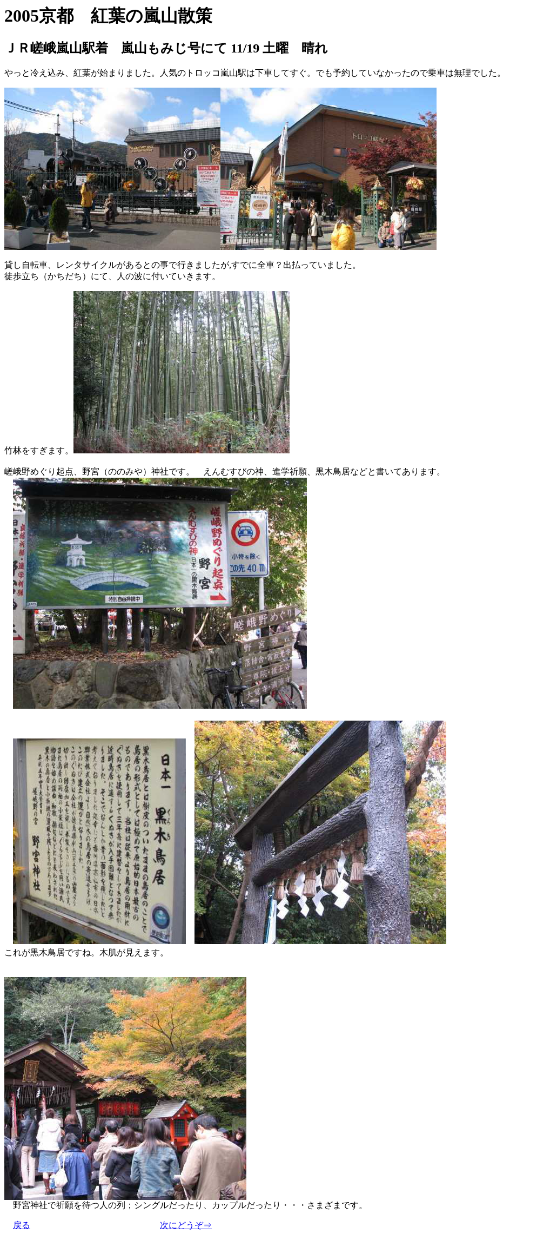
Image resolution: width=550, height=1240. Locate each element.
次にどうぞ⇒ (186, 1225)
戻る (21, 1225)
